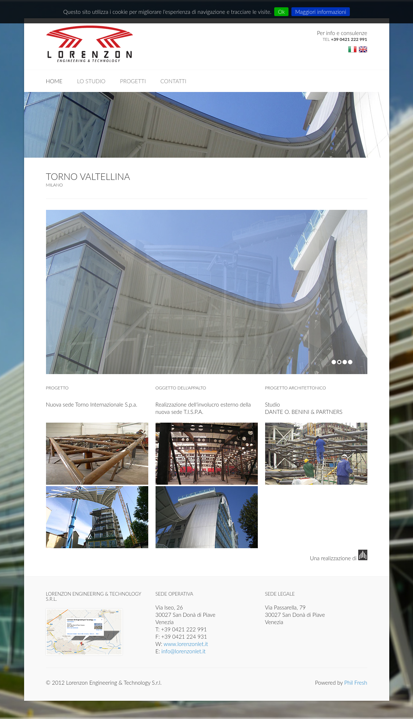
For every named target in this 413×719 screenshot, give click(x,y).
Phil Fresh (355, 682)
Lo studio (91, 81)
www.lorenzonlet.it (186, 644)
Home (54, 81)
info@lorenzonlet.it (183, 651)
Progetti (133, 81)
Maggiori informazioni (320, 11)
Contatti (173, 81)
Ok (281, 11)
